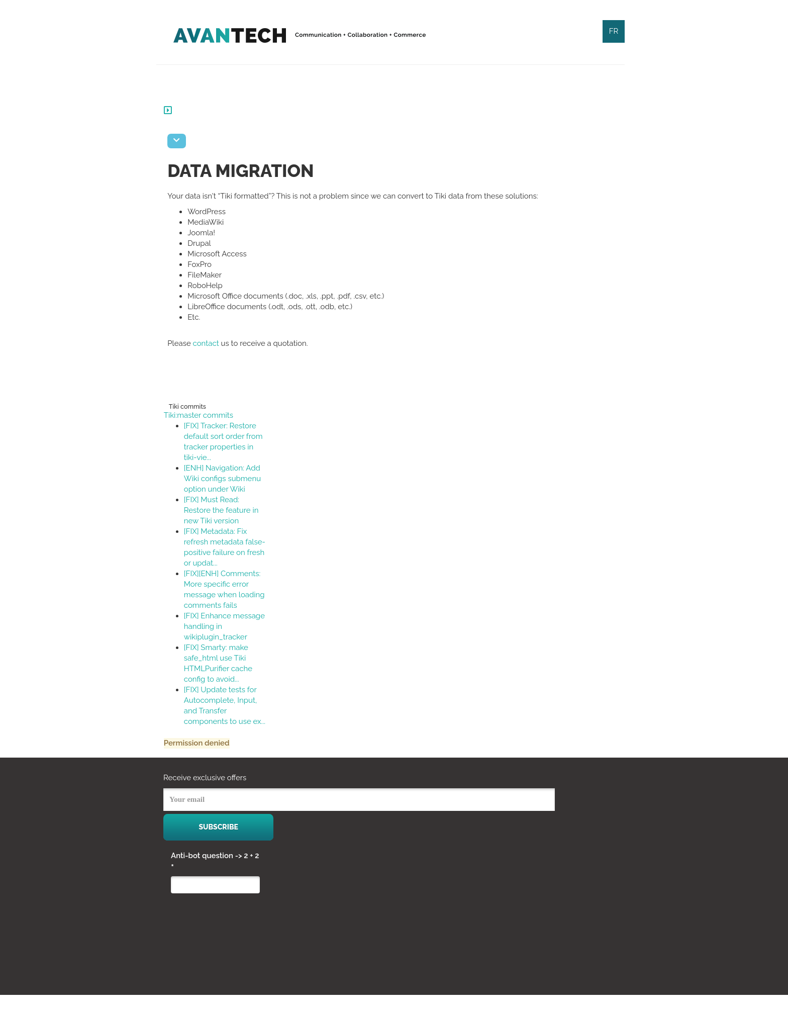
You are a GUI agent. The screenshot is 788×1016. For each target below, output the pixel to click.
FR (614, 31)
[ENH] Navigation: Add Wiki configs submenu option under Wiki (229, 479)
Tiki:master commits (205, 415)
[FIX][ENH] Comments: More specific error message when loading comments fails (229, 594)
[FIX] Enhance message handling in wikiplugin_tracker (227, 637)
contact (213, 343)
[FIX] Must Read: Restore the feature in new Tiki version (228, 510)
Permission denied (204, 764)
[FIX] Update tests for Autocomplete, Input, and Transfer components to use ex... (227, 721)
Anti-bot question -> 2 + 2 (215, 883)
